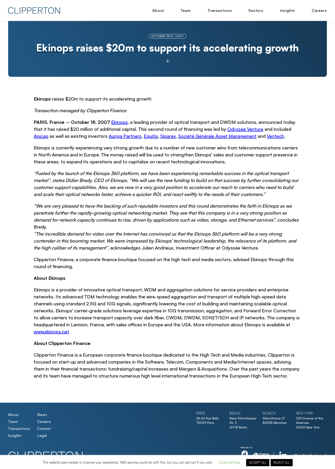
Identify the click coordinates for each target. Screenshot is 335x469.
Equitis (151, 136)
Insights (287, 10)
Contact (44, 428)
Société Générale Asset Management (217, 136)
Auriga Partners (125, 136)
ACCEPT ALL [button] (258, 462)
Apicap (41, 136)
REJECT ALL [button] (281, 462)
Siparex (168, 136)
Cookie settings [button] (229, 462)
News (42, 414)
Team (186, 10)
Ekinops (119, 122)
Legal (42, 435)
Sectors (255, 10)
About (158, 10)
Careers (319, 10)
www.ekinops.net (51, 331)
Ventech (275, 136)
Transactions (220, 10)
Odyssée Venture (245, 129)
